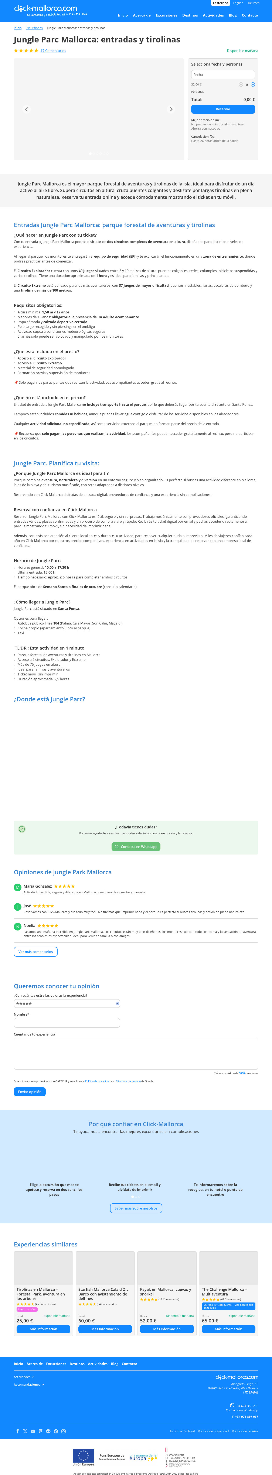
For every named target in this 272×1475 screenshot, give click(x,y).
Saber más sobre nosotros (136, 1208)
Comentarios (53, 50)
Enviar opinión (29, 1091)
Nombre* (21, 1014)
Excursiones (34, 28)
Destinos (77, 1363)
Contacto (129, 1363)
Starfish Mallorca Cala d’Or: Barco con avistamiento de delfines (103, 1294)
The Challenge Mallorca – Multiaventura (224, 1292)
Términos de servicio (128, 1081)
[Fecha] (223, 74)
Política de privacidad (97, 1081)
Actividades (98, 1363)
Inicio (17, 28)
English (238, 3)
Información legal (182, 1431)
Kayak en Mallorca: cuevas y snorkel (165, 1292)
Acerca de (35, 1363)
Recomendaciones (29, 1384)
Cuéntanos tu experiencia (34, 1034)
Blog (114, 1363)
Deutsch (254, 3)
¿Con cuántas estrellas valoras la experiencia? (50, 995)
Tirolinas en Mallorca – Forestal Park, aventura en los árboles (41, 1294)
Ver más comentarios (35, 951)
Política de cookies (245, 1431)
